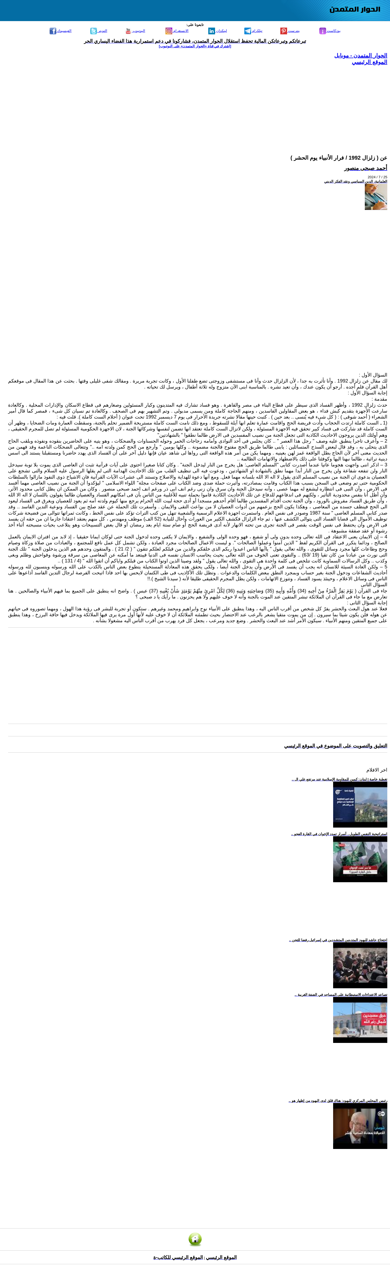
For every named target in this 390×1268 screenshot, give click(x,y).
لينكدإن (217, 31)
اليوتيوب (135, 31)
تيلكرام (253, 31)
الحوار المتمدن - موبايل (360, 55)
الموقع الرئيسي (369, 62)
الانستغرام (176, 31)
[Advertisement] (224, 103)
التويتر (98, 31)
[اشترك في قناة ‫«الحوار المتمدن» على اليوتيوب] (195, 46)
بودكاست (330, 31)
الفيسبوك (61, 31)
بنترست (290, 31)
